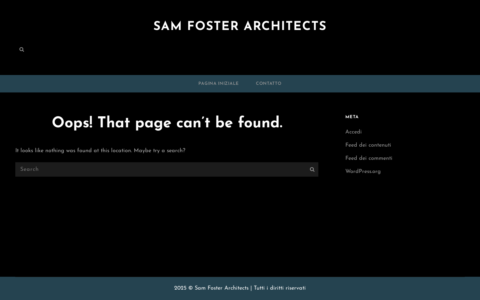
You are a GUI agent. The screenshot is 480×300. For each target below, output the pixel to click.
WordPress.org (363, 171)
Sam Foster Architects (240, 27)
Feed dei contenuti (368, 145)
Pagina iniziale (218, 83)
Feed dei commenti (368, 158)
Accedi (353, 132)
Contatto (269, 83)
